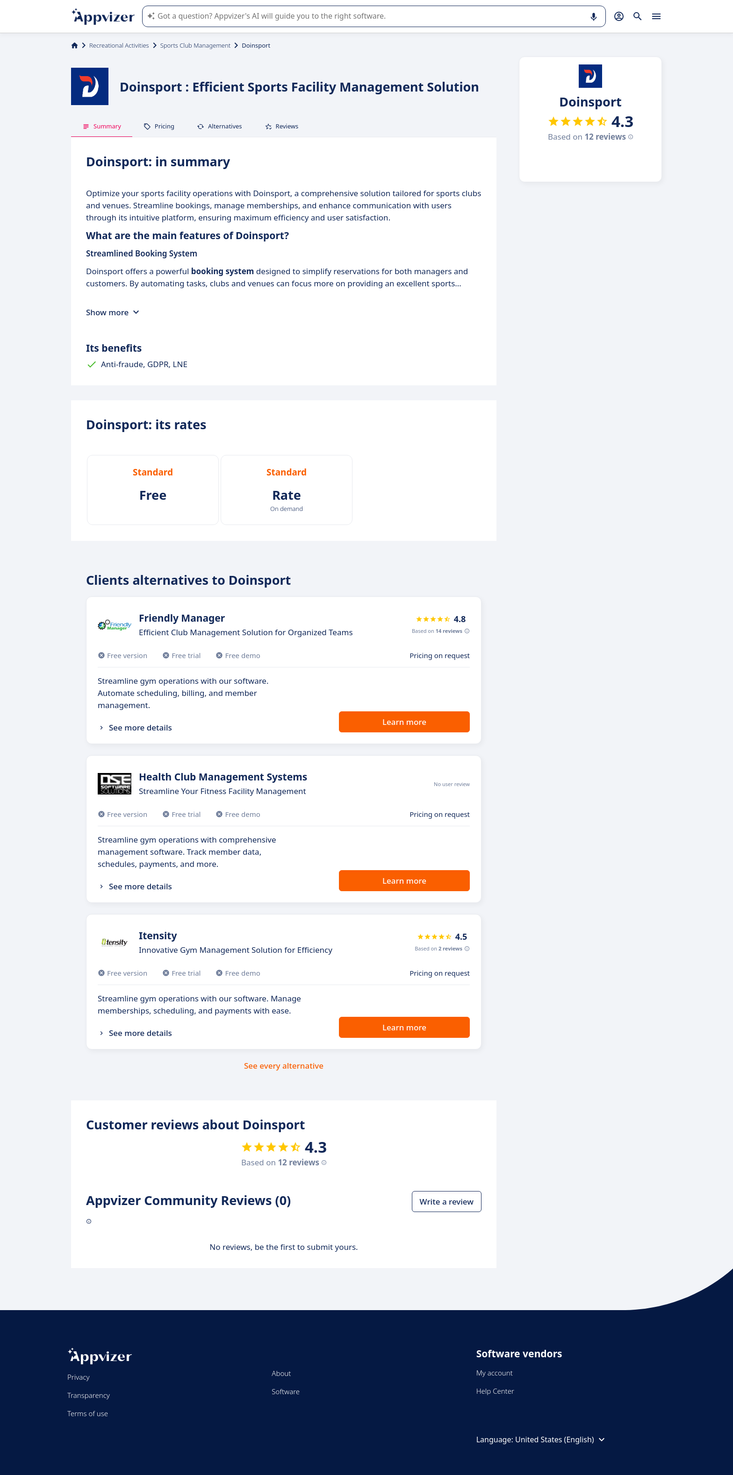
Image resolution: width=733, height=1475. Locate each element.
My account (494, 1372)
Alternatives (219, 126)
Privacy (78, 1377)
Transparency (88, 1395)
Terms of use (87, 1413)
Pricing (159, 126)
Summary (101, 126)
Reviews (282, 126)
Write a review (447, 1201)
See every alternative (283, 1066)
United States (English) (561, 1439)
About (281, 1373)
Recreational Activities (119, 45)
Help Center (495, 1391)
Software (286, 1391)
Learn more (404, 721)
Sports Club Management (195, 45)
